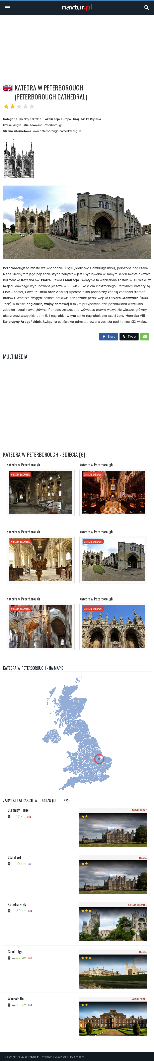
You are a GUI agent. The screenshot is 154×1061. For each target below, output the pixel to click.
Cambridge (15, 951)
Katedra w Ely (17, 904)
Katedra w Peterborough (23, 464)
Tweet (129, 337)
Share (109, 337)
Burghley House (18, 810)
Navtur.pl (33, 1056)
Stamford (14, 857)
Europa (66, 119)
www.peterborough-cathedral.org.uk (57, 131)
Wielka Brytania (90, 119)
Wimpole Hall (16, 998)
